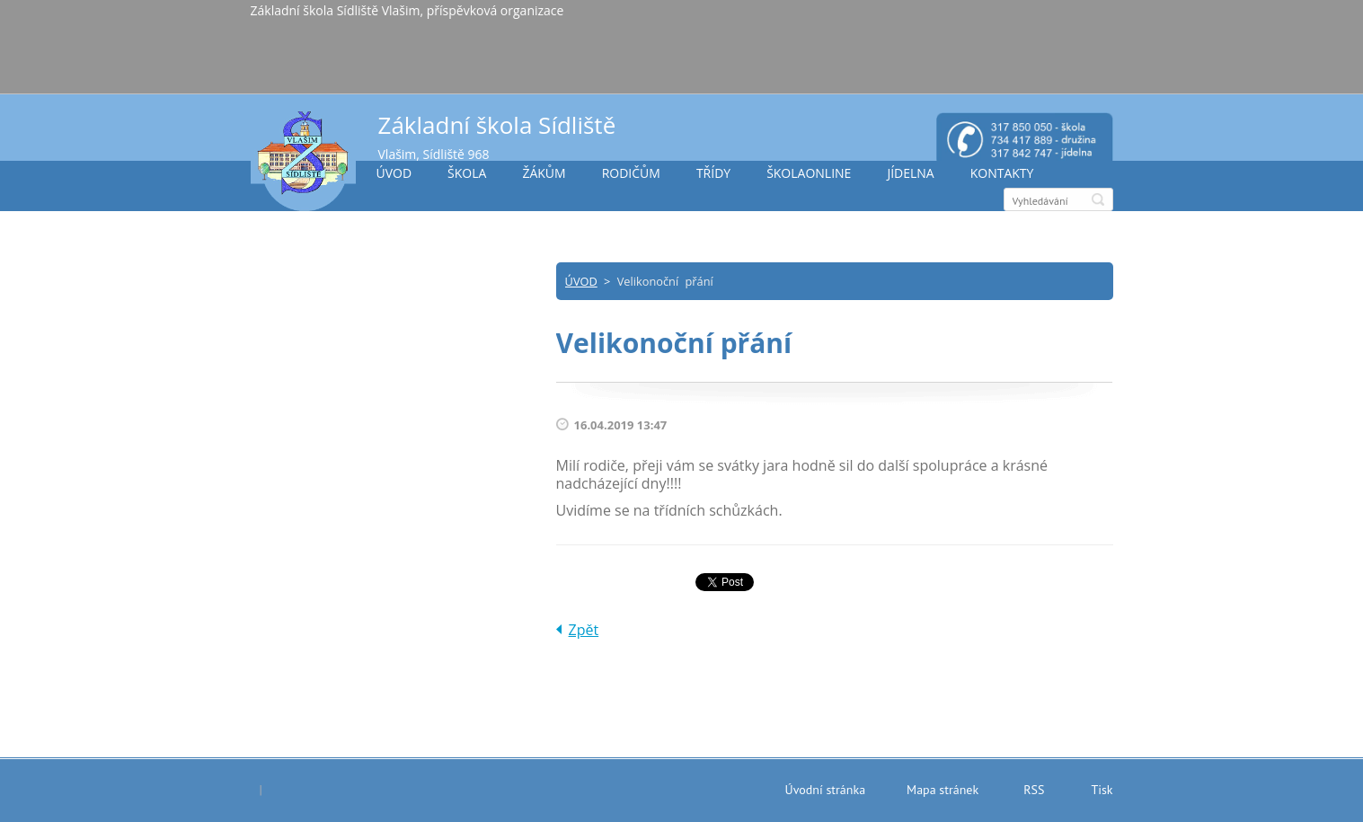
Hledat (1098, 199)
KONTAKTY (1002, 172)
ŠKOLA (466, 172)
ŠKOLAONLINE (808, 172)
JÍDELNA (910, 172)
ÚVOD (394, 172)
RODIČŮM (631, 172)
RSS (1033, 790)
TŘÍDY (713, 172)
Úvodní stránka (825, 790)
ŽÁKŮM (543, 172)
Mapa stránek (942, 790)
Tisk (1101, 790)
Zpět (584, 630)
